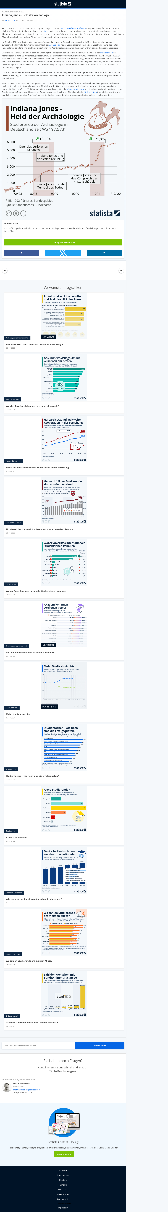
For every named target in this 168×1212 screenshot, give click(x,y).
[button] (21, 253)
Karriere (63, 1180)
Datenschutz (63, 1199)
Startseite (63, 1170)
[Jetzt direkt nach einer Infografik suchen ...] (38, 1045)
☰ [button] (3, 4)
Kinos (45, 31)
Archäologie (54, 44)
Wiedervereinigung (75, 89)
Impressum (63, 1207)
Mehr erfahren (64, 1154)
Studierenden (106, 52)
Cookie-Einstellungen (63, 1203)
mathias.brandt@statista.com (26, 1089)
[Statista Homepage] (63, 4)
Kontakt (63, 1184)
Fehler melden (63, 1194)
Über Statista (63, 1175)
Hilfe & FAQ (63, 1189)
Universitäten (91, 92)
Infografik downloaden (63, 242)
